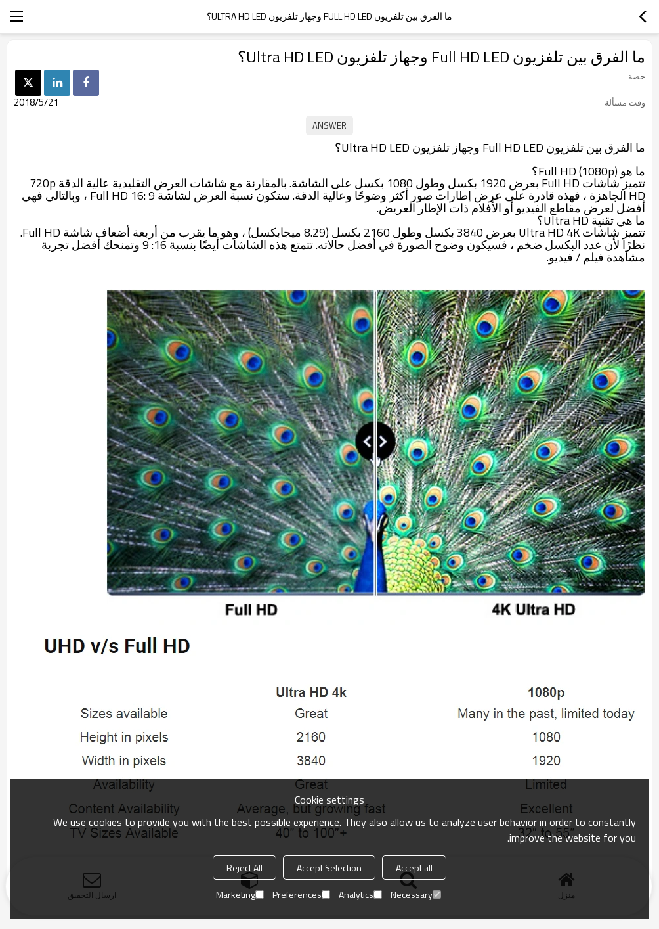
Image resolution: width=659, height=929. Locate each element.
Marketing (240, 894)
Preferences (301, 894)
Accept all (414, 867)
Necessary (416, 894)
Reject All (244, 867)
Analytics (360, 894)
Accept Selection (329, 867)
